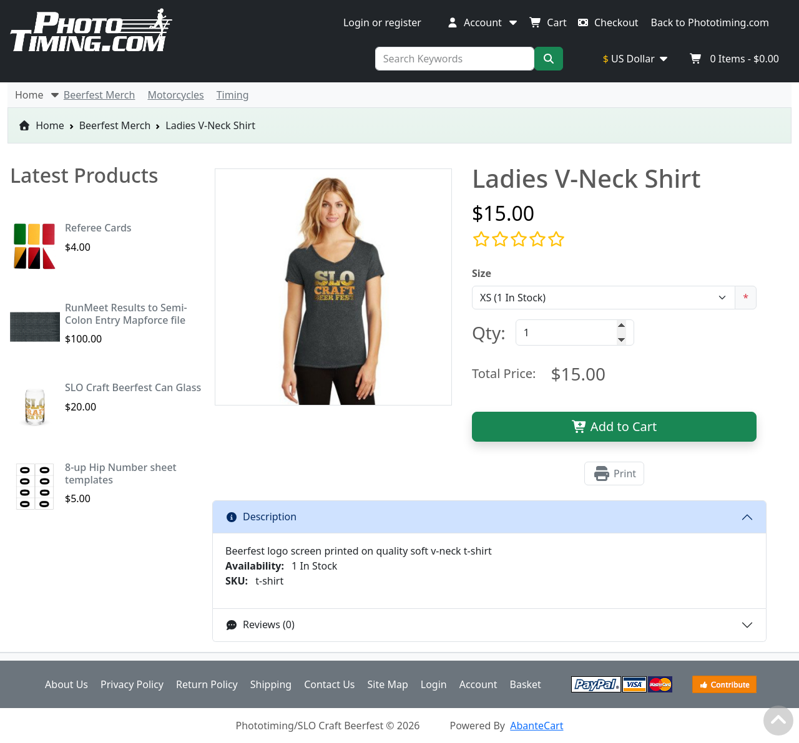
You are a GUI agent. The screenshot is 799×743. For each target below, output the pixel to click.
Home (41, 125)
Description (261, 516)
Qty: (489, 332)
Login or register (382, 22)
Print (614, 473)
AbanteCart (536, 725)
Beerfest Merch (115, 125)
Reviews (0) (260, 624)
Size (481, 273)
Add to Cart (614, 426)
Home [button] (38, 95)
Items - (734, 59)
